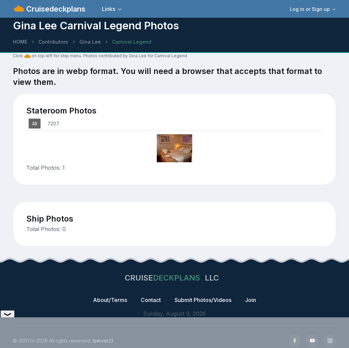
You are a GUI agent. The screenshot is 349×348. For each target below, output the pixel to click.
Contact (151, 300)
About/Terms (110, 300)
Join (250, 300)
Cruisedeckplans (55, 8)
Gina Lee (90, 42)
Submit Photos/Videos (202, 300)
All (34, 123)
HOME (20, 42)
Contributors (53, 42)
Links (108, 8)
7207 (53, 123)
